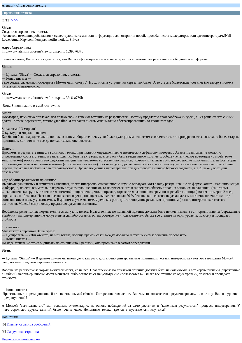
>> (16, 20)
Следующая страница (23, 332)
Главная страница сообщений (29, 324)
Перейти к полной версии (21, 339)
